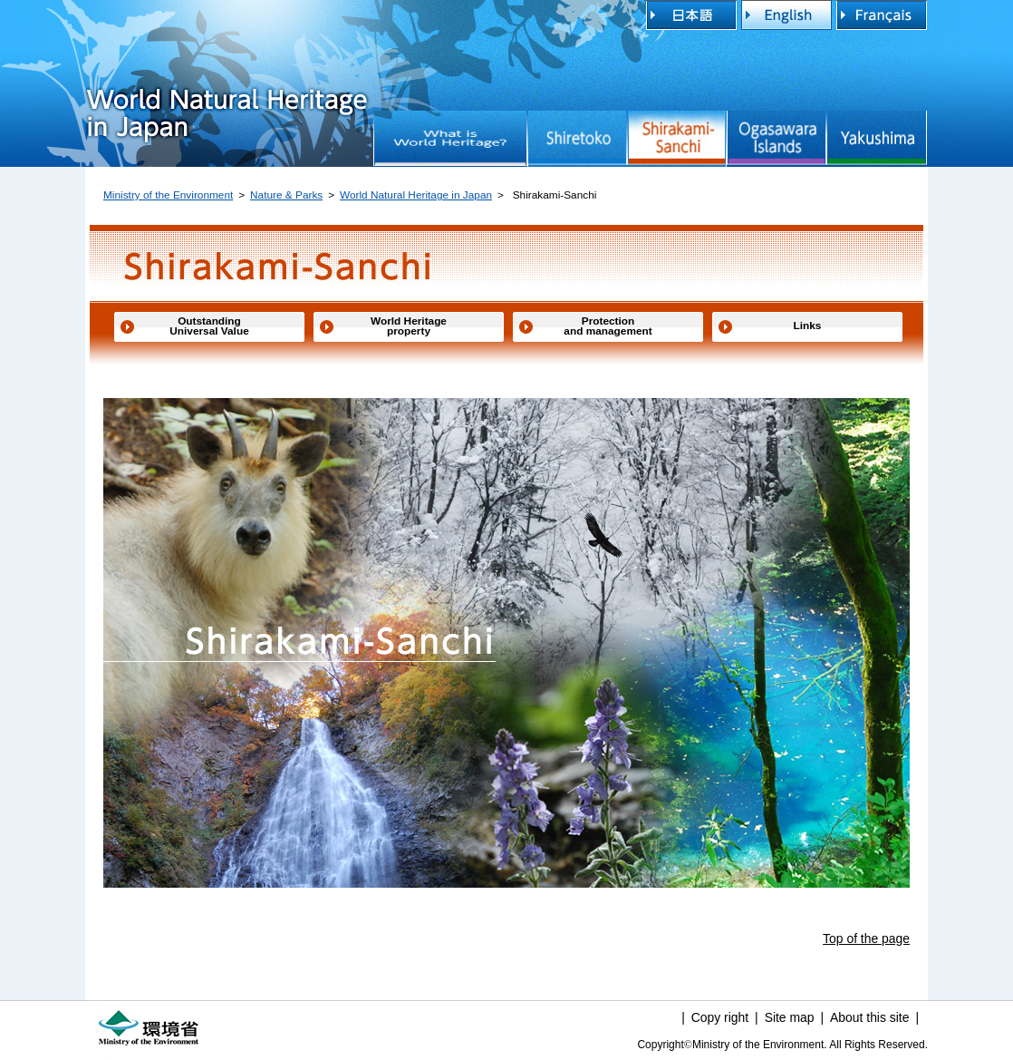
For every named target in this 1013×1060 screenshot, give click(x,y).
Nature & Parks (286, 195)
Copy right (719, 1017)
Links (808, 325)
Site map (790, 1017)
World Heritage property (409, 326)
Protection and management (607, 326)
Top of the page (866, 938)
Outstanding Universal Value (208, 326)
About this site (869, 1017)
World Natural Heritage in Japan (226, 61)
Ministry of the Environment (168, 195)
